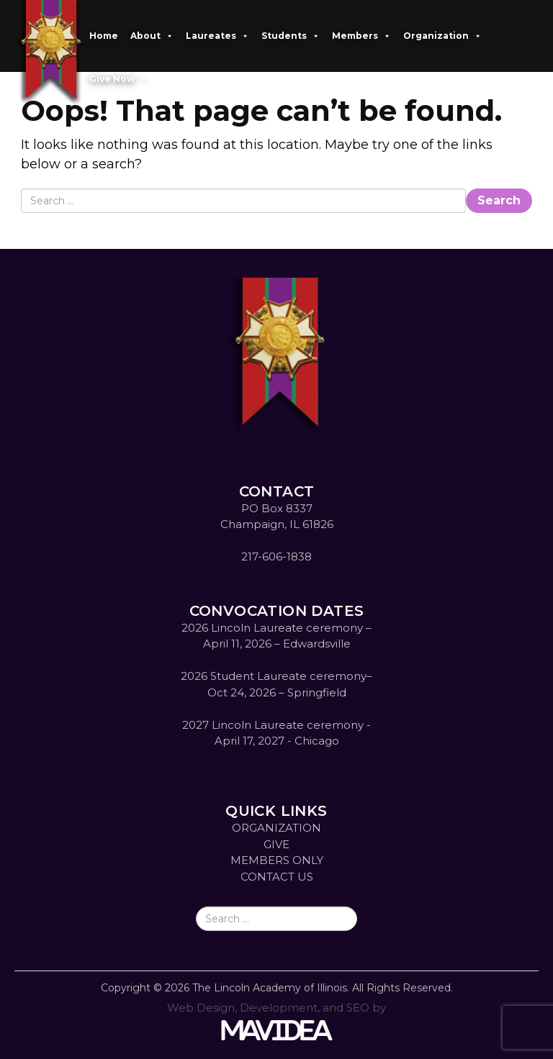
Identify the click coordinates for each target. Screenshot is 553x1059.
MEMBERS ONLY (276, 860)
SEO (357, 1007)
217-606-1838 (276, 556)
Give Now (118, 79)
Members (361, 36)
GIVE (276, 844)
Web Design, (202, 1007)
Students (290, 36)
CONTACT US (276, 876)
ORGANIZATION (276, 828)
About (152, 36)
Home (103, 35)
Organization (442, 36)
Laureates (217, 36)
